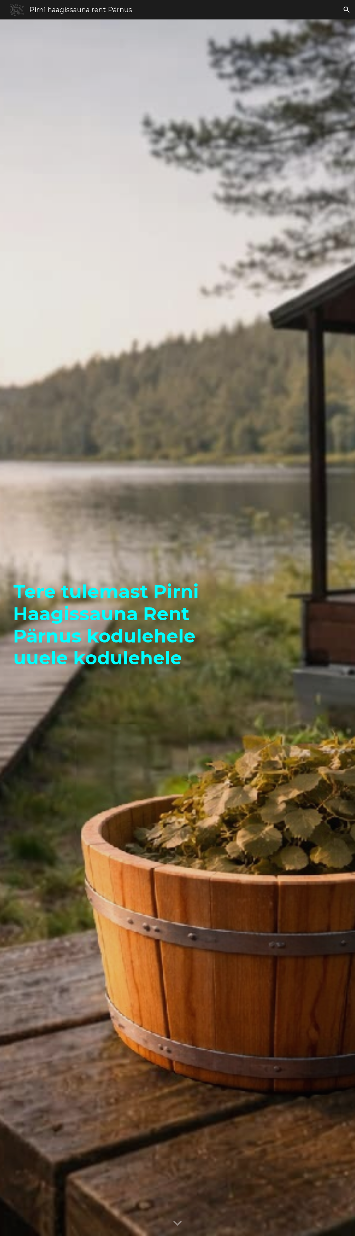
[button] (346, 9)
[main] (107, 628)
